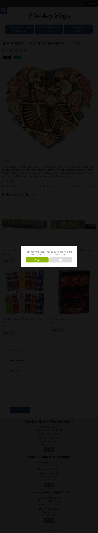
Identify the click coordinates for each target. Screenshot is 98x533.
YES (37, 259)
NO (61, 259)
